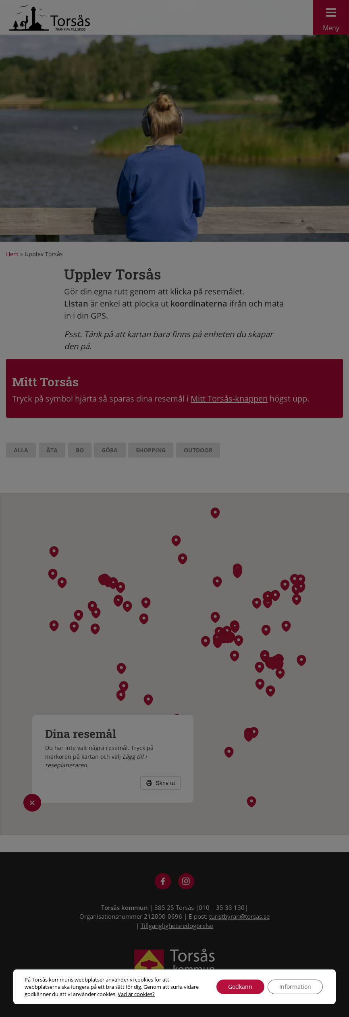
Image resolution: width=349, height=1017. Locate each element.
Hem (12, 254)
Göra (110, 450)
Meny (331, 17)
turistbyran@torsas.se (239, 916)
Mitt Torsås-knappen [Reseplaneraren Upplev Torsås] (229, 398)
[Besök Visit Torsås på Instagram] (186, 882)
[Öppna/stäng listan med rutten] (32, 803)
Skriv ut (160, 783)
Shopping (151, 450)
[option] (174, 121)
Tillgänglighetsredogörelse (177, 926)
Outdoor (198, 450)
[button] (284, 584)
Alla (21, 450)
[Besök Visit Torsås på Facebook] (163, 882)
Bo (80, 450)
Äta (52, 450)
